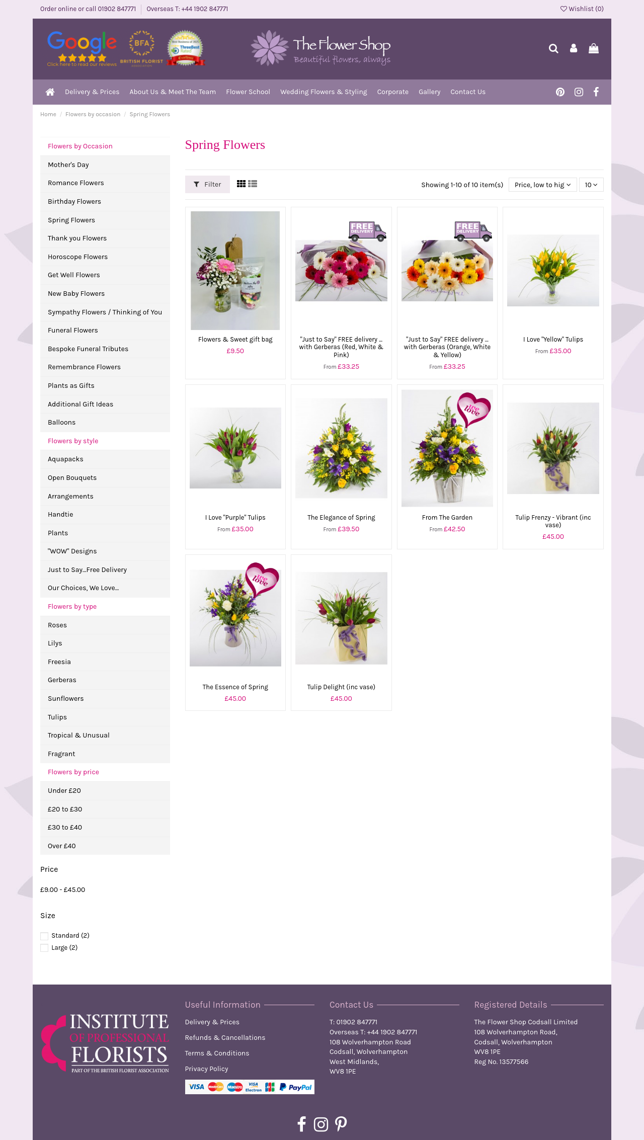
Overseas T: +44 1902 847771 (187, 9)
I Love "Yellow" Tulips (553, 339)
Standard (70, 935)
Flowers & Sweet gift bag (235, 339)
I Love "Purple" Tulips (235, 517)
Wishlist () (582, 9)
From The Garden (447, 517)
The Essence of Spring (235, 687)
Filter (207, 184)
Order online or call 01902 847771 (88, 9)
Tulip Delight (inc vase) (341, 687)
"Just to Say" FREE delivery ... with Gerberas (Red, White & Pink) (341, 347)
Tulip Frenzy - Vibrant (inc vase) (553, 521)
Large (64, 947)
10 (591, 184)
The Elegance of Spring (341, 517)
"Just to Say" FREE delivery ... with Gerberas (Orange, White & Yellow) (447, 347)
